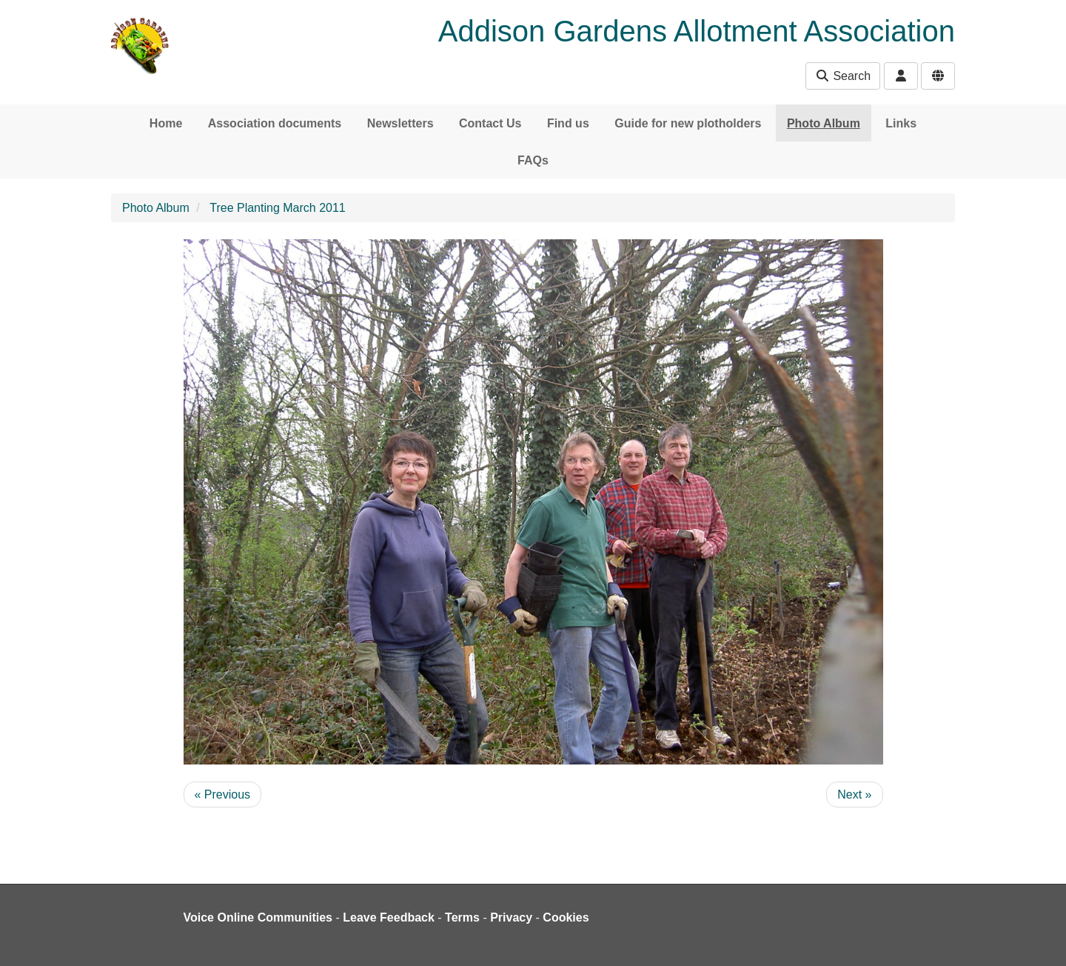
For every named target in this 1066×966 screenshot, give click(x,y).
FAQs (533, 160)
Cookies (566, 917)
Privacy (511, 917)
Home (166, 123)
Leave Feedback (389, 917)
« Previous (223, 794)
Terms (462, 917)
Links (900, 123)
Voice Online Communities (258, 917)
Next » (854, 794)
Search (843, 76)
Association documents (274, 123)
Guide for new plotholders (687, 123)
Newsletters (400, 123)
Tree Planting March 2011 (277, 207)
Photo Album (823, 123)
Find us (568, 123)
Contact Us (490, 123)
